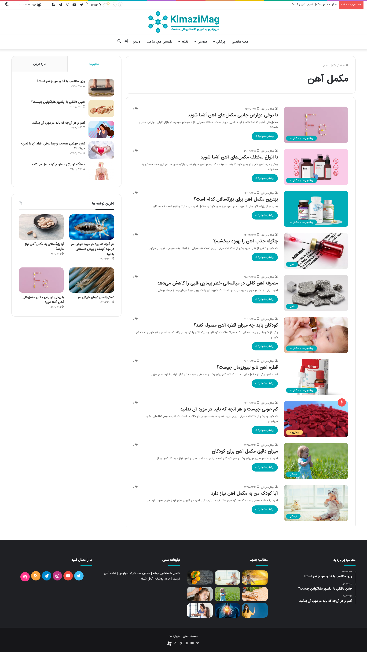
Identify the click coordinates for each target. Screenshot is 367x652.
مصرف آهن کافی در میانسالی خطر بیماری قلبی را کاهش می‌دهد (217, 283)
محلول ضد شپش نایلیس (134, 573)
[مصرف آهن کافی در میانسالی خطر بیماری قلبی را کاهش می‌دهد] (316, 293)
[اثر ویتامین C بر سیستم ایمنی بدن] (255, 610)
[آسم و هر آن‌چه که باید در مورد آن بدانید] (101, 129)
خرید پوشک (162, 578)
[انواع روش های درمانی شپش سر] (200, 594)
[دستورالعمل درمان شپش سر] (91, 280)
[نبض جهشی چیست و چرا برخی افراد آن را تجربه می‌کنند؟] (101, 150)
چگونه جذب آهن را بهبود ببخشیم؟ (245, 241)
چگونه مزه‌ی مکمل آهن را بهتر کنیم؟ (314, 4)
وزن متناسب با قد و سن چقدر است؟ (61, 81)
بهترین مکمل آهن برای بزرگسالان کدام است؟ (236, 199)
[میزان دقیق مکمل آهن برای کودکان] (316, 461)
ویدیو (136, 41)
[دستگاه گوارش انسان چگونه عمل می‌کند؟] (101, 171)
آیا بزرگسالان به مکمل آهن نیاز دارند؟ (44, 246)
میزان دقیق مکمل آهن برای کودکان (245, 451)
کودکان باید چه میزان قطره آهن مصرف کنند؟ (236, 325)
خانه (343, 65)
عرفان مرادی (267, 109)
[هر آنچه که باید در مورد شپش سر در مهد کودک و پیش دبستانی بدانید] (91, 227)
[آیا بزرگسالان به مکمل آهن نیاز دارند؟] (41, 227)
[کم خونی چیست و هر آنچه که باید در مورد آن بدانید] (316, 419)
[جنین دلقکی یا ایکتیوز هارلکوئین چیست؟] (101, 108)
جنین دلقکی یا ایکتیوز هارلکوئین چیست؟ (58, 102)
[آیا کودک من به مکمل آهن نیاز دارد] (316, 503)
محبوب (94, 64)
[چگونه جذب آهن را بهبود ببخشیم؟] (316, 251)
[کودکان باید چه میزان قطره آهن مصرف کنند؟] (316, 335)
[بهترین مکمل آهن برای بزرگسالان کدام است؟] (316, 209)
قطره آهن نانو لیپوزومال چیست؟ (247, 367)
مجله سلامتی (240, 41)
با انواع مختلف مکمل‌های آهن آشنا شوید (239, 157)
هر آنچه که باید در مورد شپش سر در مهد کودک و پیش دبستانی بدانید (92, 249)
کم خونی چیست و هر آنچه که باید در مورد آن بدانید (229, 409)
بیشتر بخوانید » (264, 136)
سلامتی (202, 41)
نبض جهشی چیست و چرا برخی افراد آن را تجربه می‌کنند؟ (53, 146)
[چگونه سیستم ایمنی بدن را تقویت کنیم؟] (227, 610)
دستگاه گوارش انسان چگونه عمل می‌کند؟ (58, 164)
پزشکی (220, 41)
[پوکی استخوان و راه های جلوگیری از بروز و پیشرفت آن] (200, 610)
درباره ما (174, 636)
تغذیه (184, 41)
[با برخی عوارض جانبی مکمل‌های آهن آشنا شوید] (316, 125)
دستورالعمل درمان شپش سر (96, 297)
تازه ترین (39, 64)
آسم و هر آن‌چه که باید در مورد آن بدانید (58, 123)
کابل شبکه (146, 578)
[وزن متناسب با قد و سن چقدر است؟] (101, 88)
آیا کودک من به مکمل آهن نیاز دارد (244, 493)
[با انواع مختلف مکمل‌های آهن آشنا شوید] (316, 167)
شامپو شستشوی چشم (166, 573)
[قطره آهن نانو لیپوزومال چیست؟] (316, 377)
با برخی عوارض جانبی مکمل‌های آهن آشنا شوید (232, 115)
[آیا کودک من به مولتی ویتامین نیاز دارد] (255, 577)
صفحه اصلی (190, 636)
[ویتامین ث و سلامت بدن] (200, 577)
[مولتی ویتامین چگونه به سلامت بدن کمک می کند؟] (255, 594)
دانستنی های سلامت (159, 41)
